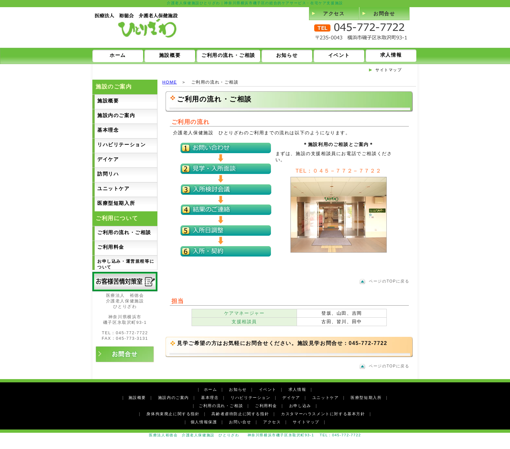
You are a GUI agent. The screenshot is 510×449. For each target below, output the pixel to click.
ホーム (118, 55)
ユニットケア (113, 188)
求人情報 (391, 55)
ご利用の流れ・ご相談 (228, 55)
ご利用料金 (110, 247)
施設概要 (170, 55)
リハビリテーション (121, 144)
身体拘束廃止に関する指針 (172, 414)
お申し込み (300, 405)
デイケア (108, 159)
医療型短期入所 (116, 203)
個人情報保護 (204, 422)
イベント (339, 55)
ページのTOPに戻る (389, 281)
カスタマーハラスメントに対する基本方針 (323, 414)
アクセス (333, 13)
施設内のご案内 (116, 115)
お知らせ (287, 55)
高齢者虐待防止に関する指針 (240, 414)
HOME (169, 82)
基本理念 (108, 130)
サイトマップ (388, 70)
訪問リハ (108, 174)
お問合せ (384, 13)
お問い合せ (240, 422)
